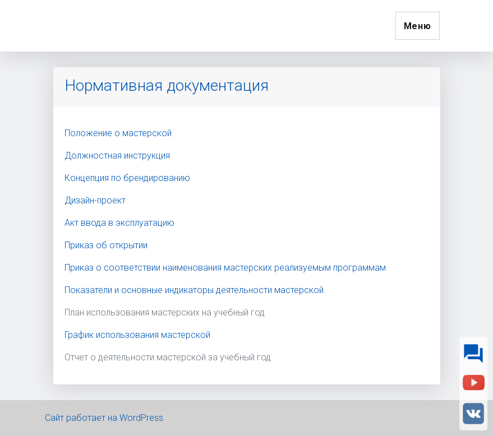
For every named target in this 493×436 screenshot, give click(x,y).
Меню (417, 26)
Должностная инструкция (117, 155)
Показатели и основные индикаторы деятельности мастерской (194, 290)
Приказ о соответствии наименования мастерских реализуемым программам (225, 267)
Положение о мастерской (118, 133)
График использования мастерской (137, 335)
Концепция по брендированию (127, 178)
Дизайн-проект (95, 200)
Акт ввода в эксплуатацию (119, 222)
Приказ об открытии (106, 245)
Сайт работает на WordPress (104, 417)
